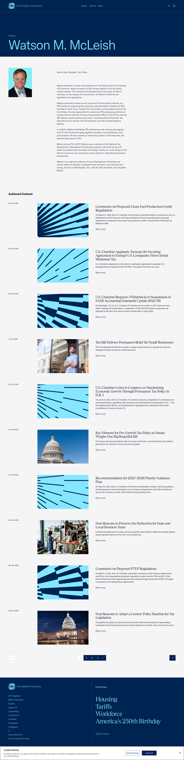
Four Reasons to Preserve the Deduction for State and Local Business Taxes (133, 525)
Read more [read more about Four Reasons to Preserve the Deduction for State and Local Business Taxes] (101, 540)
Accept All (149, 753)
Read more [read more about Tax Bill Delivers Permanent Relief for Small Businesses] (101, 355)
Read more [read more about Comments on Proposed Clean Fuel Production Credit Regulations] (101, 229)
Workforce (109, 713)
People (11, 35)
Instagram (13, 727)
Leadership (13, 711)
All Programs (14, 695)
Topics (84, 5)
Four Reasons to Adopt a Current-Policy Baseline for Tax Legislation (135, 616)
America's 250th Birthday (128, 721)
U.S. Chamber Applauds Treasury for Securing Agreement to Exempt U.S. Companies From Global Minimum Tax (132, 255)
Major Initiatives (15, 699)
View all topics (102, 733)
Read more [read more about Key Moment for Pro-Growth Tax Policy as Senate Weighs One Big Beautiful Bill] (101, 449)
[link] (169, 5)
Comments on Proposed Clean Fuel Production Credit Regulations (134, 208)
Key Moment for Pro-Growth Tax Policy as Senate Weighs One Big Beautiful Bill (130, 435)
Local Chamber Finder (18, 738)
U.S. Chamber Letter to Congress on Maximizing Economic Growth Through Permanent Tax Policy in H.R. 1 (132, 391)
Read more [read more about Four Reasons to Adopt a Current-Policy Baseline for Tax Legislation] (101, 631)
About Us (12, 707)
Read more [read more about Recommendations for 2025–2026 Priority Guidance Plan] (101, 498)
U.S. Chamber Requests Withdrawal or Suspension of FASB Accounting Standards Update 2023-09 (133, 299)
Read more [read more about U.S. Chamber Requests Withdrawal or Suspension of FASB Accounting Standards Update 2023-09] (101, 317)
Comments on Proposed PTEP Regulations (126, 569)
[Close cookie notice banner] (180, 752)
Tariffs (104, 706)
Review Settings (133, 753)
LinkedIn (12, 719)
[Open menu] (174, 5)
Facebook (13, 723)
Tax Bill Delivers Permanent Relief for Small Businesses (135, 342)
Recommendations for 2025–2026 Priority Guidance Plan (133, 480)
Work (100, 5)
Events (93, 5)
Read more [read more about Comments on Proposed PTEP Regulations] (101, 587)
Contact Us (13, 715)
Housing (106, 699)
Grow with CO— (15, 734)
